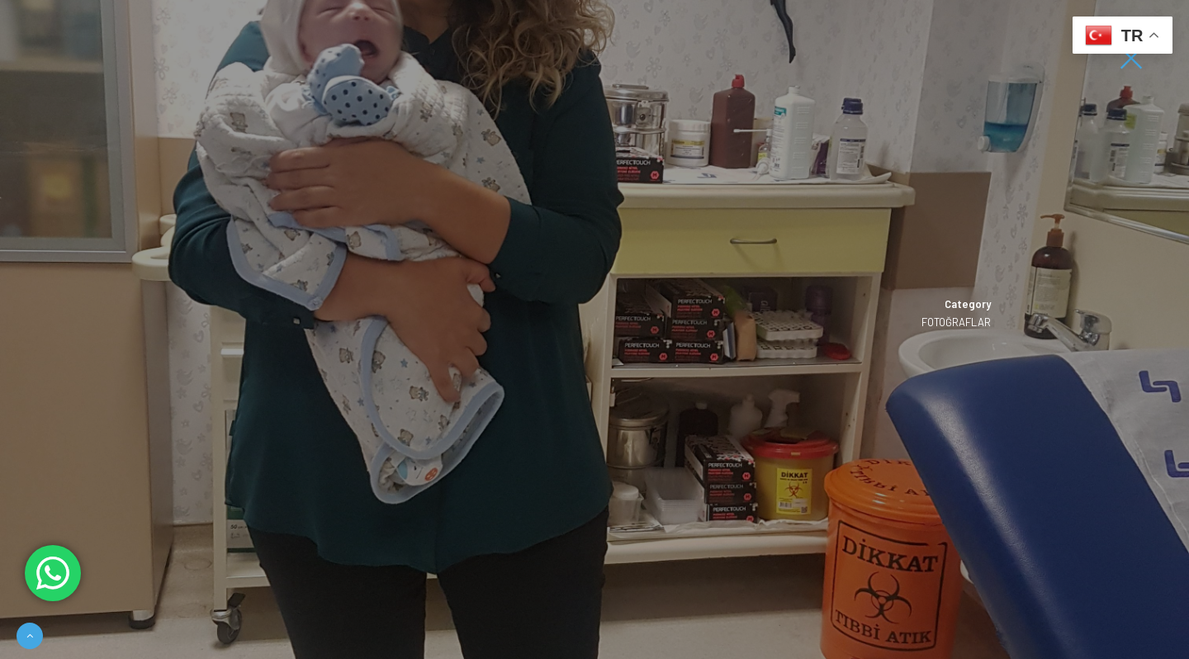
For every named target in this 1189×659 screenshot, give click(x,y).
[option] (594, 329)
